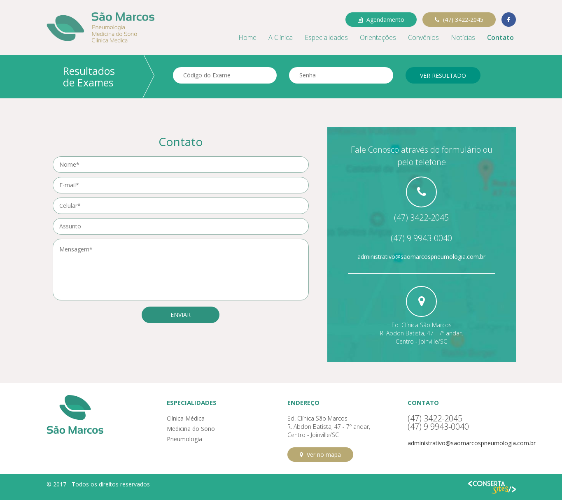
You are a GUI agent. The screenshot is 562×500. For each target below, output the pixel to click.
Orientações (378, 37)
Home (247, 37)
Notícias (463, 37)
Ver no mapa (320, 454)
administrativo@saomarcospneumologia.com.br (421, 256)
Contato (500, 37)
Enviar (180, 315)
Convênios (423, 37)
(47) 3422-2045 (459, 19)
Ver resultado (443, 75)
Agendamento (381, 19)
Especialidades (326, 37)
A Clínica (280, 37)
